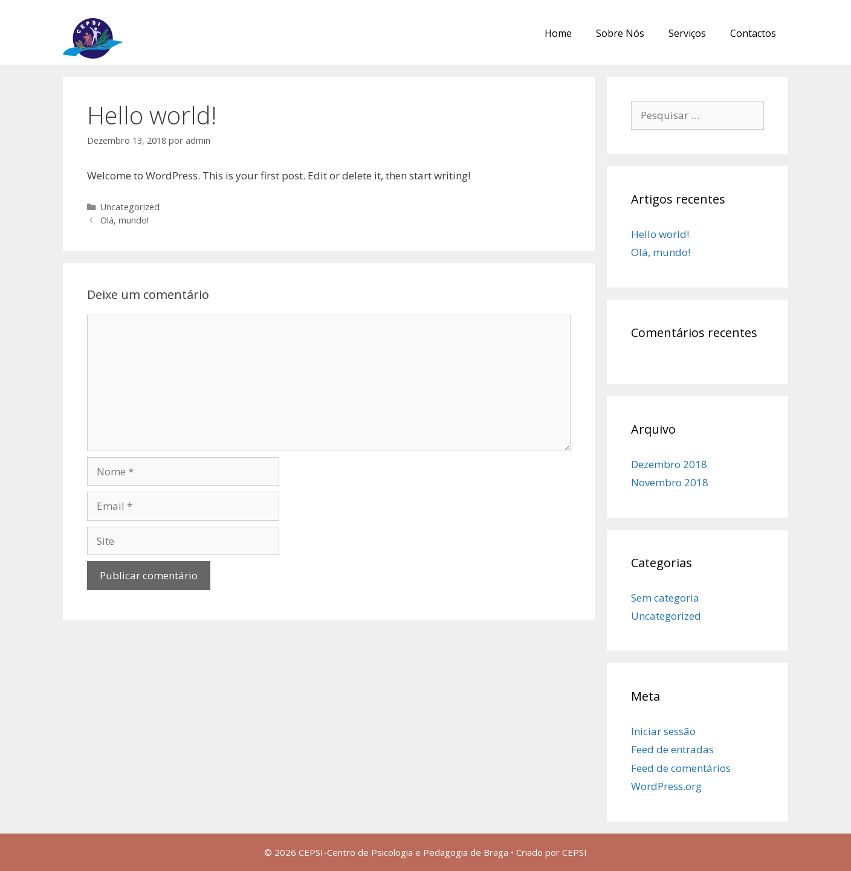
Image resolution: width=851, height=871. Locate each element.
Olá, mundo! (124, 220)
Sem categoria (665, 598)
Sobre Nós (620, 33)
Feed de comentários (681, 768)
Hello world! (660, 234)
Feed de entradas (672, 749)
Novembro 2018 (669, 482)
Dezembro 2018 (669, 464)
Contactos (753, 33)
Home (558, 33)
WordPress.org (666, 786)
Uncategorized (130, 207)
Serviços (687, 33)
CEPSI (574, 852)
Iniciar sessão (663, 731)
